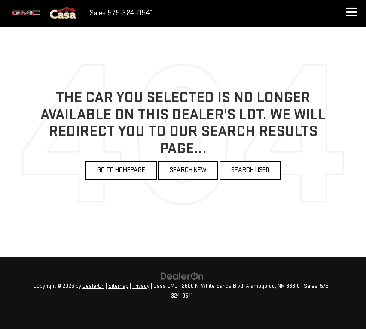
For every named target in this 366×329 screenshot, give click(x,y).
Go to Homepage (121, 170)
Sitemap (118, 286)
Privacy (140, 286)
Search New (188, 170)
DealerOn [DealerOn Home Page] (93, 286)
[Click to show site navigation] (351, 13)
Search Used (250, 170)
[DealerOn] (182, 276)
